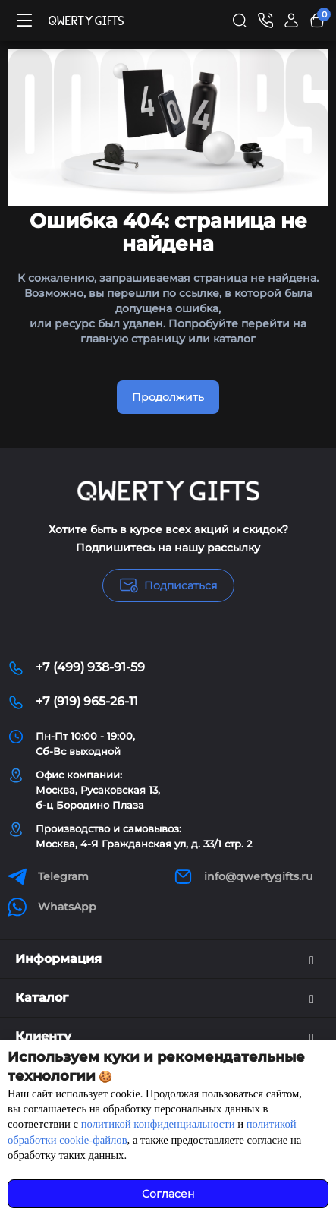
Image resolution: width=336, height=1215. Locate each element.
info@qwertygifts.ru (243, 876)
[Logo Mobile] (86, 20)
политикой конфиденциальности (158, 1124)
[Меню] (24, 20)
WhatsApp (52, 907)
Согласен (168, 1194)
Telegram (48, 876)
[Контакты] (265, 20)
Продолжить (168, 397)
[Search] (239, 20)
